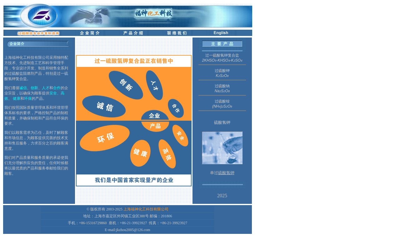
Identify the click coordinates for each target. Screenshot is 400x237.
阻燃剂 (28, 73)
